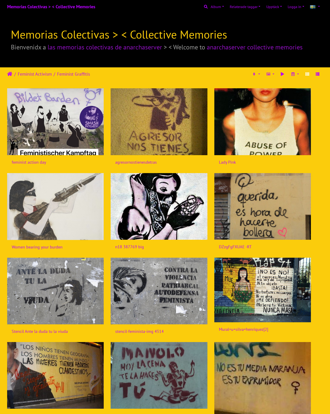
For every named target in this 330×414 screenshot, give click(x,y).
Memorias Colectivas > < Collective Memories (51, 7)
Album (216, 6)
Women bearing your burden (279, 146)
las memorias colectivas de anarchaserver (105, 47)
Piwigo (173, 404)
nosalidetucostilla (108, 363)
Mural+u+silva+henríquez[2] (36, 282)
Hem (9, 74)
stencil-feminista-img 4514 (278, 215)
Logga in (294, 6)
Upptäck (272, 6)
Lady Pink (181, 146)
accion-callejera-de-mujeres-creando (205, 363)
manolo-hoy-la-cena (191, 283)
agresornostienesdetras (113, 146)
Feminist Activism (35, 74)
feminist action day (29, 146)
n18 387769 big (26, 215)
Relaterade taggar (244, 6)
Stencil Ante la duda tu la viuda (201, 215)
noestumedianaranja (272, 294)
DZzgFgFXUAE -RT (108, 215)
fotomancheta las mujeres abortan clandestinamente (124, 283)
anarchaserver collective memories (255, 47)
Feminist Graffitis (73, 74)
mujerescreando (26, 363)
